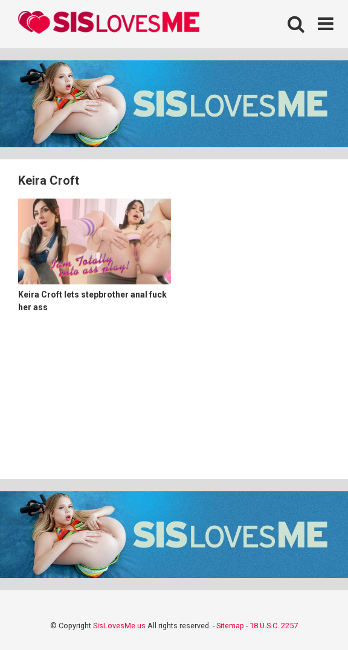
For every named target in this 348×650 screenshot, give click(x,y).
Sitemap (230, 625)
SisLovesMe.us (119, 625)
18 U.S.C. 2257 (274, 625)
